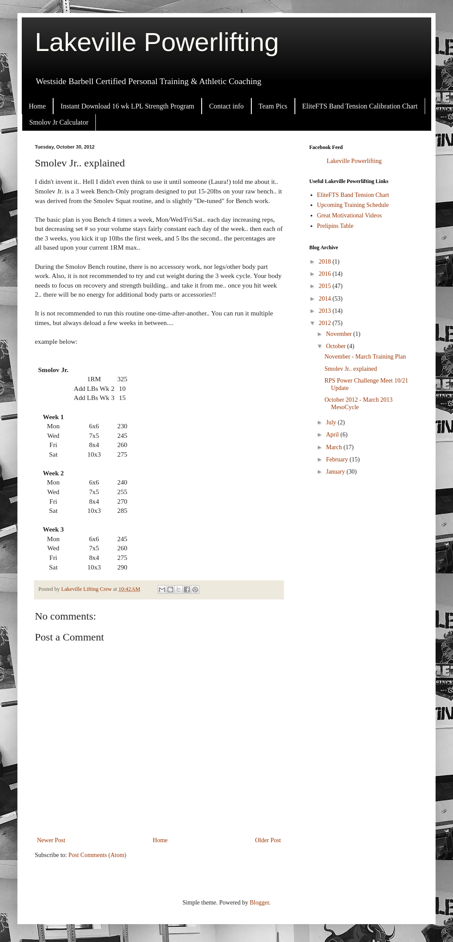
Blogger (259, 902)
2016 (326, 274)
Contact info (226, 106)
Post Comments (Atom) (97, 855)
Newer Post (51, 840)
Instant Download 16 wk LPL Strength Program (127, 106)
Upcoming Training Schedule (353, 205)
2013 (326, 311)
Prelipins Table (335, 226)
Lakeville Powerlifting (157, 42)
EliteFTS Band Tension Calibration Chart (360, 106)
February (337, 459)
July (332, 422)
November (339, 334)
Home (37, 106)
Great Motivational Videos (349, 215)
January (336, 471)
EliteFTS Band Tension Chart (353, 195)
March (334, 447)
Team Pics (273, 106)
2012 (326, 323)
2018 (326, 261)
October (336, 346)
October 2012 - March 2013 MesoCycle (358, 403)
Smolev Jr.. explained (351, 369)
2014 (326, 298)
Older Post (268, 840)
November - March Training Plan (365, 356)
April (333, 434)
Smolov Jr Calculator (58, 122)
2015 (326, 286)
